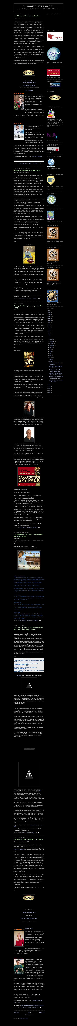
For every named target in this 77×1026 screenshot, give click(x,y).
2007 (49, 392)
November (51, 341)
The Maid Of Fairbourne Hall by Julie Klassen (28, 839)
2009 (49, 388)
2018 (49, 326)
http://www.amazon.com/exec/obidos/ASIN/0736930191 (32, 161)
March (50, 357)
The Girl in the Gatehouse (19, 849)
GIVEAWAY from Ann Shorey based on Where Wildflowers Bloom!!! (28, 535)
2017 (49, 328)
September (52, 345)
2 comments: (34, 527)
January (51, 361)
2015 (49, 332)
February (51, 359)
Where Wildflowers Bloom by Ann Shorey (27, 170)
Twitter (37, 825)
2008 (49, 390)
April (50, 355)
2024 (49, 314)
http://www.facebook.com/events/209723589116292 (26, 667)
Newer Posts (16, 1012)
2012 (49, 337)
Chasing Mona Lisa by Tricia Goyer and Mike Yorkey (28, 307)
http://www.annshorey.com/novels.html (22, 291)
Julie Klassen (29, 928)
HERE (15, 158)
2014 (49, 334)
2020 (49, 322)
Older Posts (42, 1012)
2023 (49, 316)
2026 (49, 310)
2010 (49, 386)
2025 (49, 312)
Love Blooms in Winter (29, 85)
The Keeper (18, 675)
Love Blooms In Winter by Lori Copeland (27, 16)
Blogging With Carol (38, 6)
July (50, 349)
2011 (49, 384)
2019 (49, 324)
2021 (49, 320)
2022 (49, 318)
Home (29, 1012)
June (50, 351)
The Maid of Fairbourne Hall (29, 918)
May (50, 353)
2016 (49, 330)
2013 (49, 335)
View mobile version (29, 1014)
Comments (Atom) (24, 1018)
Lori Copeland (29, 90)
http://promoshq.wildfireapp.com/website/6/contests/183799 (26, 663)
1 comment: (35, 298)
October (51, 343)
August (51, 347)
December (51, 339)
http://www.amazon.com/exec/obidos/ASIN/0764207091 (32, 1005)
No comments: (35, 163)
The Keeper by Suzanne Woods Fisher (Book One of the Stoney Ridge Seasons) (28, 628)
